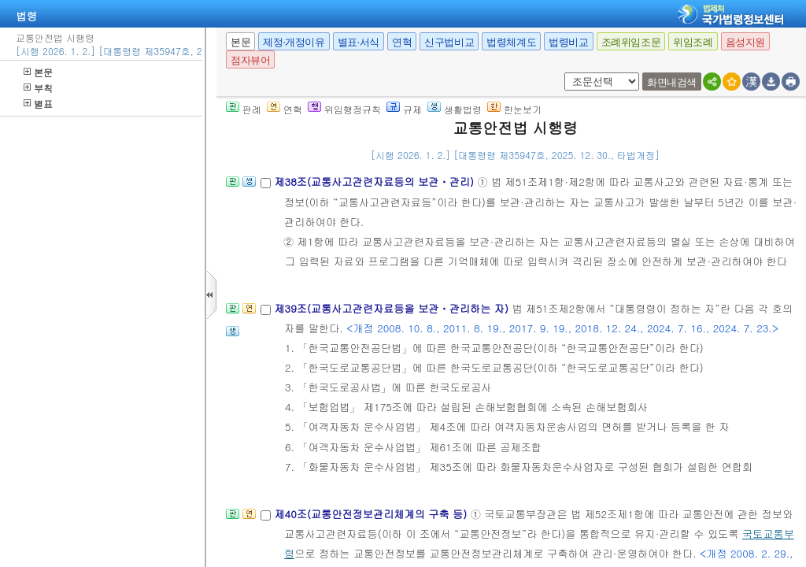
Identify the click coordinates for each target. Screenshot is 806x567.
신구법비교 (449, 42)
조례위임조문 (631, 42)
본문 (38, 72)
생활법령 (454, 109)
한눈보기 (514, 109)
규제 (404, 109)
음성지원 (745, 42)
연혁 (402, 42)
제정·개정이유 (293, 42)
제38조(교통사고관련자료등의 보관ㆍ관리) (375, 181)
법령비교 (568, 42)
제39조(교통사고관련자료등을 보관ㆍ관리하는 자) (393, 308)
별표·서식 (358, 42)
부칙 (38, 87)
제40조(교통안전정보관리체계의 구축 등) (372, 513)
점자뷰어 (250, 60)
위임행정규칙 (344, 109)
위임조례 (692, 42)
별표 (38, 103)
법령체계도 (511, 42)
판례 (243, 109)
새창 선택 (561, 72)
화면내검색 (672, 82)
